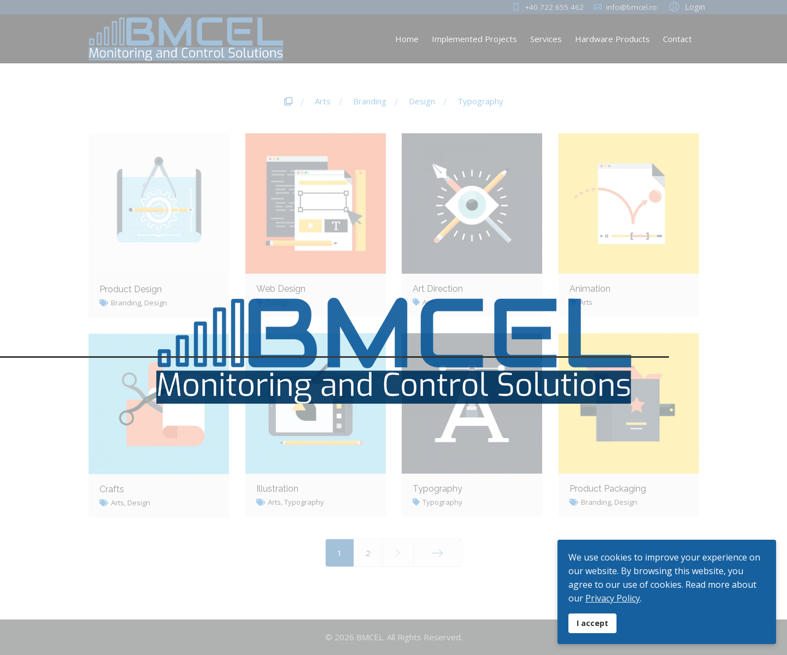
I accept (592, 623)
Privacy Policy (612, 598)
